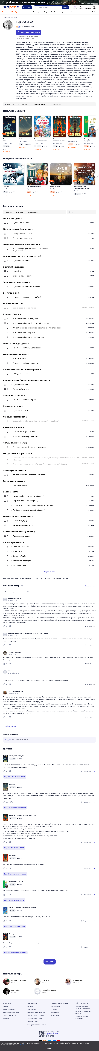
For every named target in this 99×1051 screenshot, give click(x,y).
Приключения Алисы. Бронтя (25, 400)
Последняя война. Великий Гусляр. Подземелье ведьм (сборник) (40, 464)
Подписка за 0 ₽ (7, 12)
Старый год (18, 271)
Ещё (93, 12)
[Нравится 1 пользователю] (5, 895)
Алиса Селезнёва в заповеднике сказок (29, 475)
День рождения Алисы (22, 233)
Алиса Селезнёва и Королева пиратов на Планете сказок (37, 328)
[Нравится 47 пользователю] (5, 868)
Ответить (88, 626)
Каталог (27, 7)
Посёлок (21, 139)
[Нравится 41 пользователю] (5, 921)
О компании (7, 1003)
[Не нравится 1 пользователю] (11, 626)
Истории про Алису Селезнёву (26, 436)
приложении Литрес (53, 1034)
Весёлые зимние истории (23, 525)
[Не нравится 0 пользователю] (11, 645)
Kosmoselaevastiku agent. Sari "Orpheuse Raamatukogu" (36, 421)
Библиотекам (31, 1009)
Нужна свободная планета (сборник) (28, 496)
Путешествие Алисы (21, 223)
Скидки (46, 12)
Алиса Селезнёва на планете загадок (28, 337)
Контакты (6, 1006)
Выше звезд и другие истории (25, 248)
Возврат (6, 1018)
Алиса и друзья (19, 358)
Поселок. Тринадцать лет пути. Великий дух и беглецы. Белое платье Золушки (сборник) (46, 458)
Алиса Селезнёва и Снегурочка (26, 318)
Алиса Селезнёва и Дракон (24, 332)
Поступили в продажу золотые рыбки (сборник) (33, 505)
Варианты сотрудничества (36, 1012)
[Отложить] (14, 117)
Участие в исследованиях (11, 1012)
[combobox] (48, 7)
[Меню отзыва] (94, 626)
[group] (49, 599)
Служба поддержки (9, 1015)
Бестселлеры (55, 1006)
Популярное (37, 12)
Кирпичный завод (20, 565)
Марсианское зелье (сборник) (25, 501)
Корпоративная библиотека (36, 1025)
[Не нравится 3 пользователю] (11, 771)
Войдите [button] (8, 740)
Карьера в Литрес (9, 1009)
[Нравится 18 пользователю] (5, 771)
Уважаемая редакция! (22, 561)
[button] (94, 771)
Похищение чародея (88, 140)
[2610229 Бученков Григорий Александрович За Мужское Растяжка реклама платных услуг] (49, 2)
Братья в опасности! (21, 547)
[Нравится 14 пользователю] (5, 717)
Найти (65, 7)
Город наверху (55, 186)
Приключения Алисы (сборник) (26, 363)
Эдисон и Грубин (20, 556)
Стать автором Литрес (34, 1018)
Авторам (30, 1006)
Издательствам (32, 1003)
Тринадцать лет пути (8, 140)
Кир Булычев (7, 143)
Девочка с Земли (20, 485)
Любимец (71, 139)
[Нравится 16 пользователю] (5, 645)
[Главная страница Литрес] (10, 7)
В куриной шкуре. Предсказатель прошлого (83, 187)
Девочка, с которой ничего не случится (40, 140)
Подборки (54, 12)
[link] (47, 598)
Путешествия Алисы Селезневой (26, 286)
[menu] (81, 212)
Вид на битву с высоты (22, 276)
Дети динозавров (20, 374)
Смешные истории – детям (24, 432)
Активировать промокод (59, 1003)
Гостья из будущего (21, 389)
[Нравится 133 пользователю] (5, 802)
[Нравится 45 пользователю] (5, 626)
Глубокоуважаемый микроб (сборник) (29, 510)
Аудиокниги (65, 12)
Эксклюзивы (75, 12)
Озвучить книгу (32, 1022)
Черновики (85, 12)
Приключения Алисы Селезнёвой (27, 297)
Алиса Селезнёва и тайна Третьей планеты (31, 323)
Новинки (28, 12)
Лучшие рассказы (20, 410)
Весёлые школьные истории (24, 308)
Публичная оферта (81, 1003)
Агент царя (17, 551)
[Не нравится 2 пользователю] (11, 842)
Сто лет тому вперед (34, 186)
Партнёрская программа (35, 1015)
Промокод (18, 12)
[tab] (9, 104)
